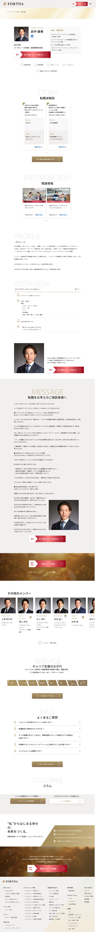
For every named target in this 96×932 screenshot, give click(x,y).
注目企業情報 (72, 899)
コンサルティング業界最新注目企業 (34, 894)
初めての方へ (33, 568)
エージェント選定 (54, 886)
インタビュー (70, 65)
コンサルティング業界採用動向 (33, 889)
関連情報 (40, 65)
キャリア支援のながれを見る (46, 691)
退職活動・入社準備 (54, 914)
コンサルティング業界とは (32, 886)
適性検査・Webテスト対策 (56, 900)
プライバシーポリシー (20, 928)
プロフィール (54, 65)
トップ (9, 12)
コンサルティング (10, 920)
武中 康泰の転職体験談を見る (45, 157)
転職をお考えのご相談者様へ (49, 71)
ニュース (86, 886)
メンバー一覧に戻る (49, 638)
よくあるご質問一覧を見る (45, 760)
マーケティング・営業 (74, 913)
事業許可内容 (7, 928)
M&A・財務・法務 (73, 916)
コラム (70, 894)
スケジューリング (54, 894)
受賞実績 (7, 892)
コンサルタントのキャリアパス (33, 906)
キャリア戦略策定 (54, 889)
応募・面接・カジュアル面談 (57, 909)
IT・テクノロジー (73, 918)
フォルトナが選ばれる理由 (12, 889)
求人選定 (51, 892)
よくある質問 (50, 568)
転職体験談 (27, 65)
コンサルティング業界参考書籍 (33, 914)
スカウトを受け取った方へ (12, 897)
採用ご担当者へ (88, 883)
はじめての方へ (9, 886)
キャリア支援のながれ (11, 894)
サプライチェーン (73, 921)
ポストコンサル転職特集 (26, 796)
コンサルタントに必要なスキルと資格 (35, 900)
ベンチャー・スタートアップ (13, 923)
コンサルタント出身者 (31, 912)
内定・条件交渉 (53, 912)
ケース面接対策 (53, 906)
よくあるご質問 (88, 891)
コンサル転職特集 (65, 796)
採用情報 (86, 897)
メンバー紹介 (15, 12)
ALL (70, 907)
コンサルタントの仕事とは (32, 897)
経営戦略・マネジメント (75, 910)
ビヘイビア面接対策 (54, 903)
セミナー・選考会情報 (11, 913)
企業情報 (86, 894)
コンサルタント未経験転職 (32, 909)
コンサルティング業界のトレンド (34, 892)
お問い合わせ (88, 889)
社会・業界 (72, 924)
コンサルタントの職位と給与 (32, 903)
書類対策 (51, 897)
